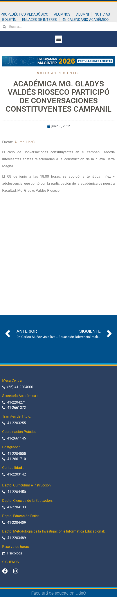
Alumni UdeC (24, 142)
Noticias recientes (58, 73)
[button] (58, 39)
